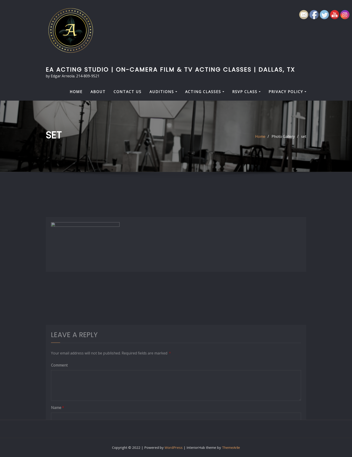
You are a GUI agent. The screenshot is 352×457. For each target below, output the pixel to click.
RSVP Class (246, 91)
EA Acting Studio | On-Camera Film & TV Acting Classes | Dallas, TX (170, 69)
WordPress (174, 447)
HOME (76, 91)
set (303, 136)
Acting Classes (204, 91)
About (98, 91)
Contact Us (127, 91)
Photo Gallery (283, 136)
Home (260, 136)
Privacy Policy (287, 91)
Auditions (163, 91)
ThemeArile (231, 447)
